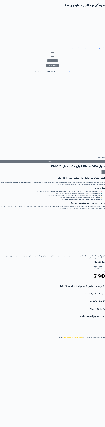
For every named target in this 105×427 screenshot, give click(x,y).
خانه (69, 71)
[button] (98, 48)
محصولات (64, 71)
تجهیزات (59, 71)
